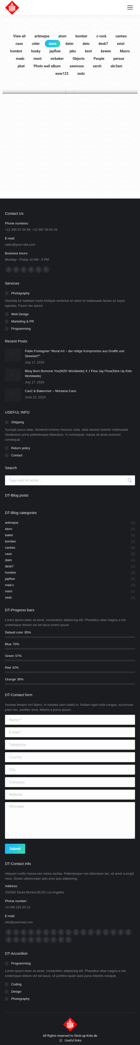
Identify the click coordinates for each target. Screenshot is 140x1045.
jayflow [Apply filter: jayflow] (55, 51)
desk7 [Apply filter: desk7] (103, 44)
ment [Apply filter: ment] (38, 59)
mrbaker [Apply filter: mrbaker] (57, 59)
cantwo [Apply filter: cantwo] (121, 36)
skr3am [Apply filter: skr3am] (116, 66)
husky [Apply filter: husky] (35, 51)
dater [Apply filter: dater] (70, 44)
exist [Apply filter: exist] (120, 44)
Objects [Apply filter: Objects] (79, 59)
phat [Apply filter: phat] (21, 66)
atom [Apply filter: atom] (62, 36)
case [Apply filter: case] (19, 44)
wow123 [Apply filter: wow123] (62, 74)
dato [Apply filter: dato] (85, 44)
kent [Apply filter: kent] (88, 51)
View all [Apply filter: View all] (19, 36)
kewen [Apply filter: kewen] (106, 51)
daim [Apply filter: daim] (52, 44)
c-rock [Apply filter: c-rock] (101, 36)
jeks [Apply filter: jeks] (73, 51)
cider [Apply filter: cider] (36, 44)
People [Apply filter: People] (99, 59)
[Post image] (13, 355)
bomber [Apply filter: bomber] (81, 36)
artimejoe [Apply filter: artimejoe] (41, 36)
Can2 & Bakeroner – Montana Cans (50, 391)
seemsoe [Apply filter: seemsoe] (77, 66)
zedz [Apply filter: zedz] (81, 74)
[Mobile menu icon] (130, 7)
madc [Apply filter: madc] (20, 59)
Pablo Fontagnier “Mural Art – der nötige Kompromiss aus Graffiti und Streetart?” (74, 353)
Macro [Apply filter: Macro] (125, 51)
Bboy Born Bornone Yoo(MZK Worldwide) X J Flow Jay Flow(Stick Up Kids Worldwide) (78, 373)
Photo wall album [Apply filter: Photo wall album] (47, 66)
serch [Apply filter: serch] (97, 66)
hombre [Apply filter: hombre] (16, 51)
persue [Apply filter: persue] (118, 59)
